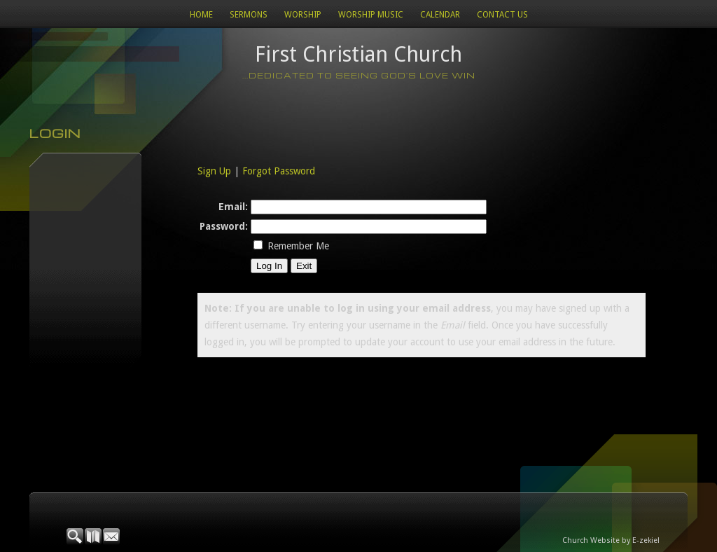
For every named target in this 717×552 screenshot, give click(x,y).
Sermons (248, 15)
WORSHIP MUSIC (370, 15)
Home (201, 15)
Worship (302, 15)
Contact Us (502, 15)
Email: (233, 206)
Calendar (440, 15)
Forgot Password (278, 171)
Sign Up (214, 171)
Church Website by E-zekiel (611, 540)
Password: (224, 226)
